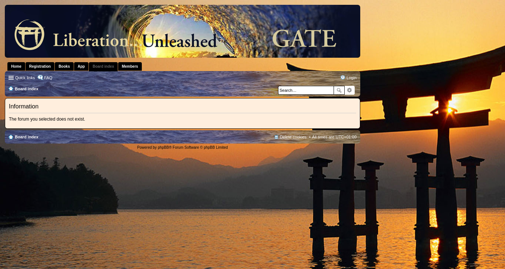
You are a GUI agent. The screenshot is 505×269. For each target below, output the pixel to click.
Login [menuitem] (352, 77)
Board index (27, 137)
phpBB (163, 147)
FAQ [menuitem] (48, 77)
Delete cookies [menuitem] (293, 137)
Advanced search (350, 90)
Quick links (25, 77)
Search (339, 90)
